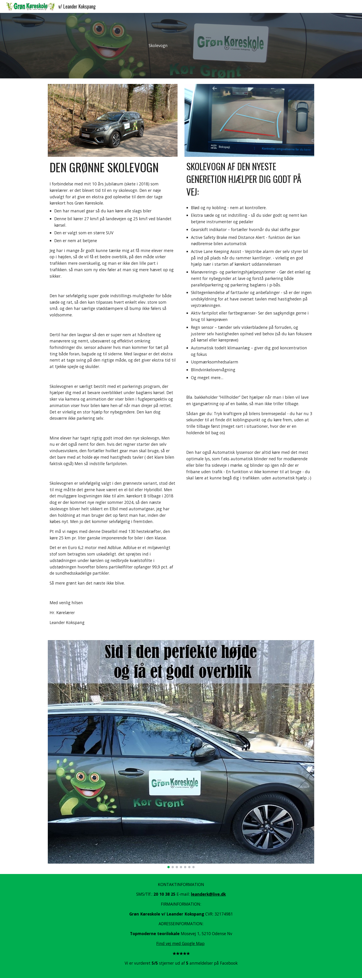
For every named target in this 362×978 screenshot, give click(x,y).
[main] (158, 46)
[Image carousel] (181, 754)
